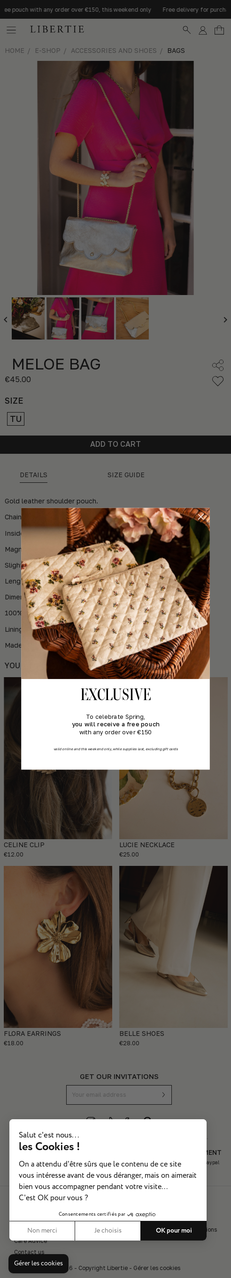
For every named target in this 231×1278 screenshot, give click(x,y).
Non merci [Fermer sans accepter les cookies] (42, 1230)
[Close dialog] (200, 516)
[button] (38, 1264)
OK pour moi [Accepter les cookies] (174, 1230)
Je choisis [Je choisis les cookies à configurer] (108, 1230)
